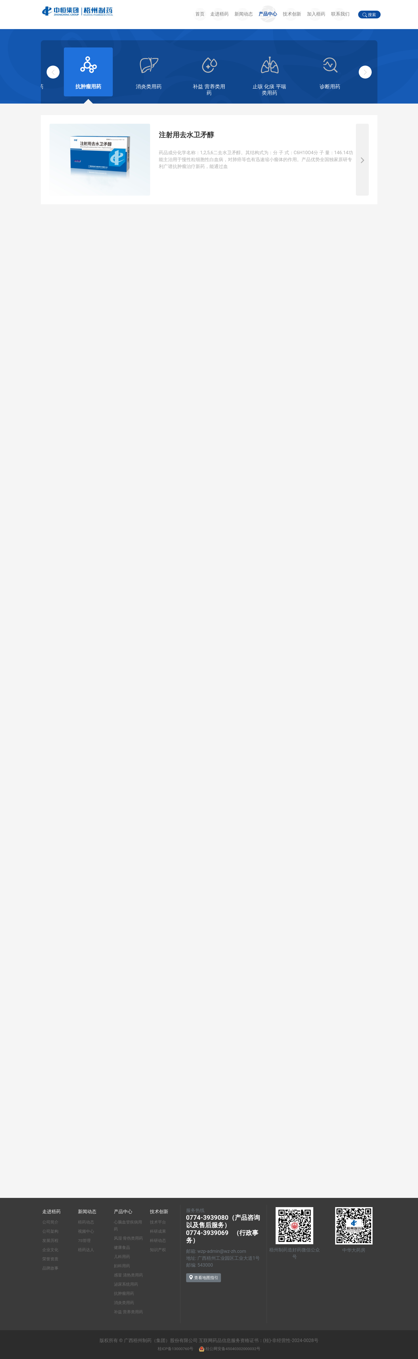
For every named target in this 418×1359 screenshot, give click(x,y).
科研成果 (158, 1231)
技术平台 (158, 1222)
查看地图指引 (203, 1277)
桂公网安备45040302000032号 (232, 1348)
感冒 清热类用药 (128, 1275)
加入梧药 (316, 14)
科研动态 (158, 1240)
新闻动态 (243, 14)
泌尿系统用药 (126, 1284)
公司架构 (50, 1231)
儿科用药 (122, 1256)
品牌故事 (50, 1268)
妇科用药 (122, 1265)
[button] (365, 72)
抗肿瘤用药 (124, 1293)
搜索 (369, 14)
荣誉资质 (50, 1259)
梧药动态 (86, 1222)
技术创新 (292, 14)
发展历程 (50, 1240)
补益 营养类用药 (128, 1312)
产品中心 (268, 14)
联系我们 (340, 14)
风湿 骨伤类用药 (128, 1238)
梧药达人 (86, 1249)
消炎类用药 (124, 1302)
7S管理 (84, 1240)
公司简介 (50, 1222)
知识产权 (158, 1249)
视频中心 (86, 1231)
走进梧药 (219, 14)
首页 (200, 14)
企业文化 (50, 1249)
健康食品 (122, 1247)
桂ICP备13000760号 (175, 1348)
